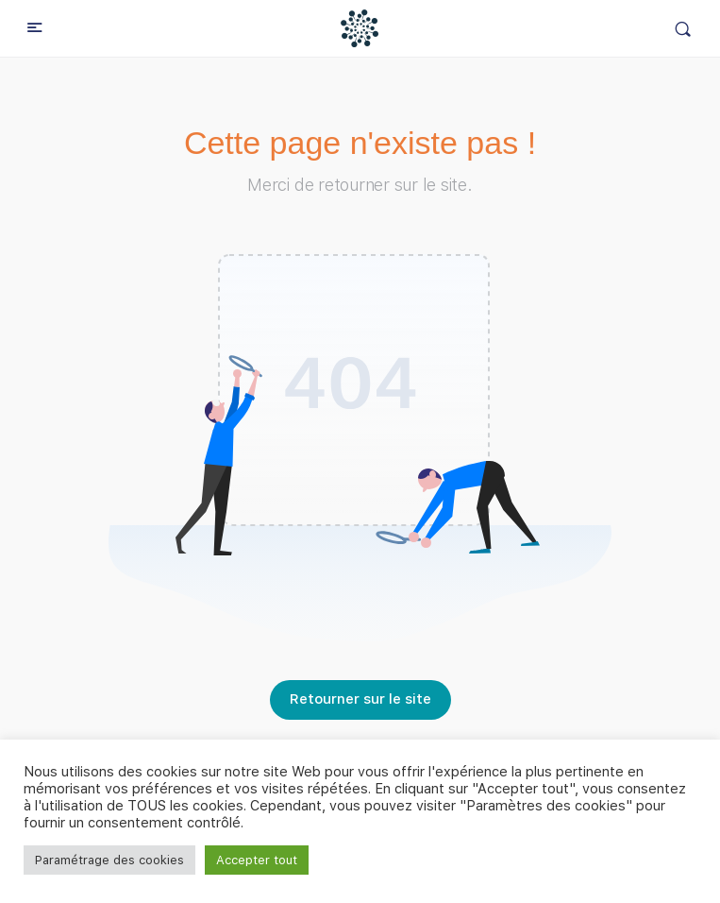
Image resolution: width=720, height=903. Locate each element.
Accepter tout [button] (256, 860)
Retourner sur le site (360, 698)
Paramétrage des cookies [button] (109, 860)
